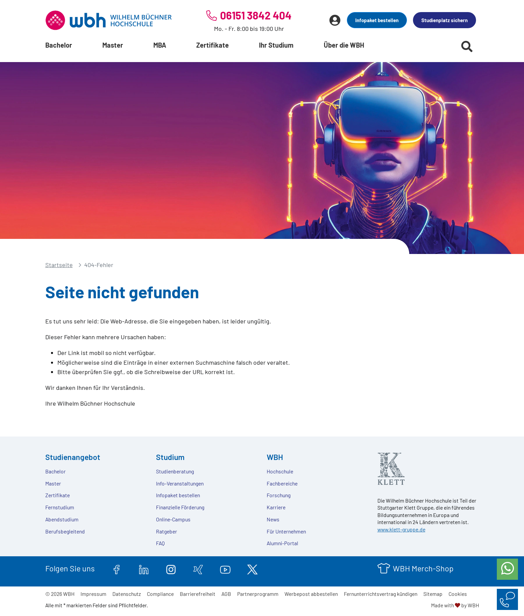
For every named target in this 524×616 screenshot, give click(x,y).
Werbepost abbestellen (311, 594)
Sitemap (432, 594)
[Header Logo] (108, 20)
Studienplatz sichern (444, 20)
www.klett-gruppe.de (401, 529)
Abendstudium (61, 519)
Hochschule (280, 471)
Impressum (93, 594)
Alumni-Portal (282, 543)
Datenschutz (126, 594)
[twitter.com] (252, 568)
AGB (226, 594)
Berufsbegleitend (65, 531)
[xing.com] (198, 568)
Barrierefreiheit (197, 594)
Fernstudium (59, 507)
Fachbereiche (282, 483)
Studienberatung (175, 471)
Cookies (458, 594)
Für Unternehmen (286, 531)
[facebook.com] (116, 568)
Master (112, 45)
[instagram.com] (171, 568)
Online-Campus (173, 519)
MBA (159, 45)
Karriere (276, 507)
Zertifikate (212, 45)
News (273, 519)
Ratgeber (166, 531)
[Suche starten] (467, 46)
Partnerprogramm (257, 594)
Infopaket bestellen (377, 20)
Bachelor (58, 45)
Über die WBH (344, 45)
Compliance (160, 594)
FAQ (160, 543)
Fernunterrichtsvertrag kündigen (380, 594)
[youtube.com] (225, 568)
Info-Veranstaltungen (180, 483)
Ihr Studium (276, 45)
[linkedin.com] (144, 568)
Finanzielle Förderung (180, 507)
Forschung (279, 495)
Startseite (59, 264)
